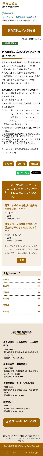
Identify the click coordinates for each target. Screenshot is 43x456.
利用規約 (30, 438)
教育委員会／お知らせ (25, 17)
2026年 (6, 279)
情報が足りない (12, 218)
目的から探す (32, 452)
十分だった (10, 213)
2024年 (6, 292)
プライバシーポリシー (18, 438)
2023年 (6, 299)
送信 (21, 260)
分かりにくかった (13, 240)
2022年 (6, 305)
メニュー (10, 452)
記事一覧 (21, 164)
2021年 (6, 311)
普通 (8, 216)
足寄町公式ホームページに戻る (22, 422)
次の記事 (34, 164)
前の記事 (8, 164)
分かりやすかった (13, 235)
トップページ (7, 17)
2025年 (6, 286)
